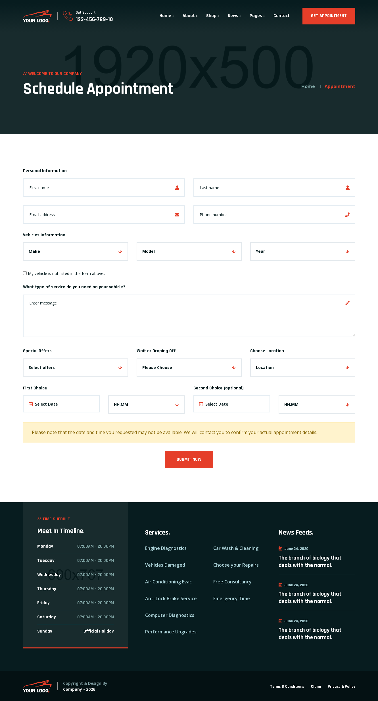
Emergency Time (231, 598)
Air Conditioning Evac (168, 582)
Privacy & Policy (341, 686)
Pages (256, 16)
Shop (211, 16)
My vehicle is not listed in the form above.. (64, 273)
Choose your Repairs (236, 565)
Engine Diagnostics (166, 548)
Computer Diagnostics (169, 615)
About (189, 16)
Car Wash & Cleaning (235, 548)
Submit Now (189, 459)
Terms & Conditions (287, 686)
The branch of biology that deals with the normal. (310, 561)
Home (165, 16)
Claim (316, 686)
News (233, 16)
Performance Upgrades (171, 632)
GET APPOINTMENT (329, 16)
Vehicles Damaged (165, 565)
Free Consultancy (232, 582)
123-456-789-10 (94, 19)
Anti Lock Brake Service (171, 598)
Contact (281, 16)
